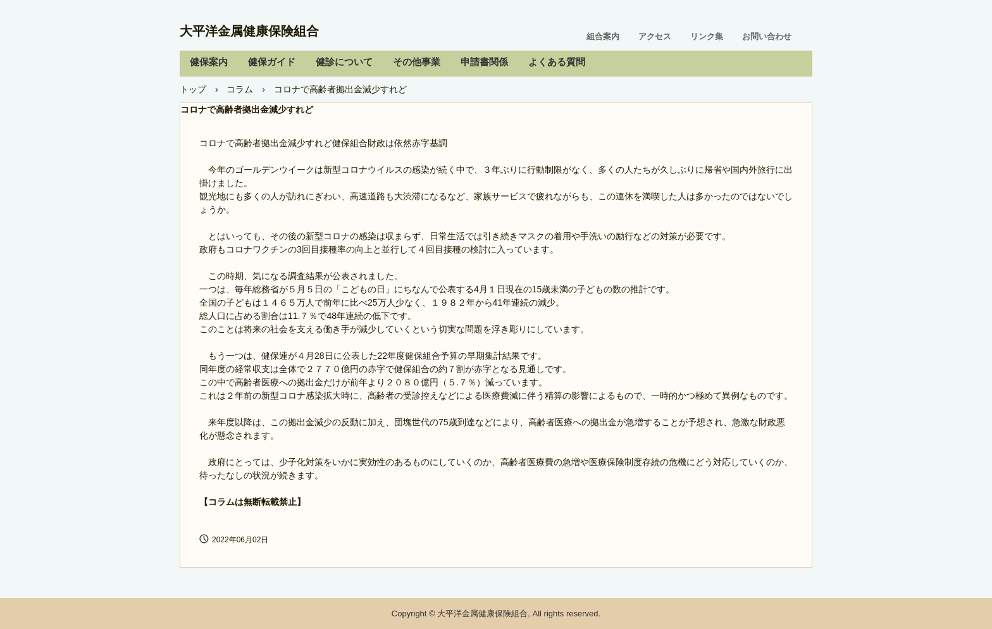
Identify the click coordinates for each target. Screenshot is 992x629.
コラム (239, 89)
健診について (344, 61)
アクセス (654, 36)
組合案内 (602, 36)
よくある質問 (556, 61)
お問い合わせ (766, 36)
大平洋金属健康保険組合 (249, 31)
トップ (193, 89)
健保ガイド (271, 61)
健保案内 (209, 61)
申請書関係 (484, 61)
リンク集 (706, 36)
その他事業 (416, 61)
